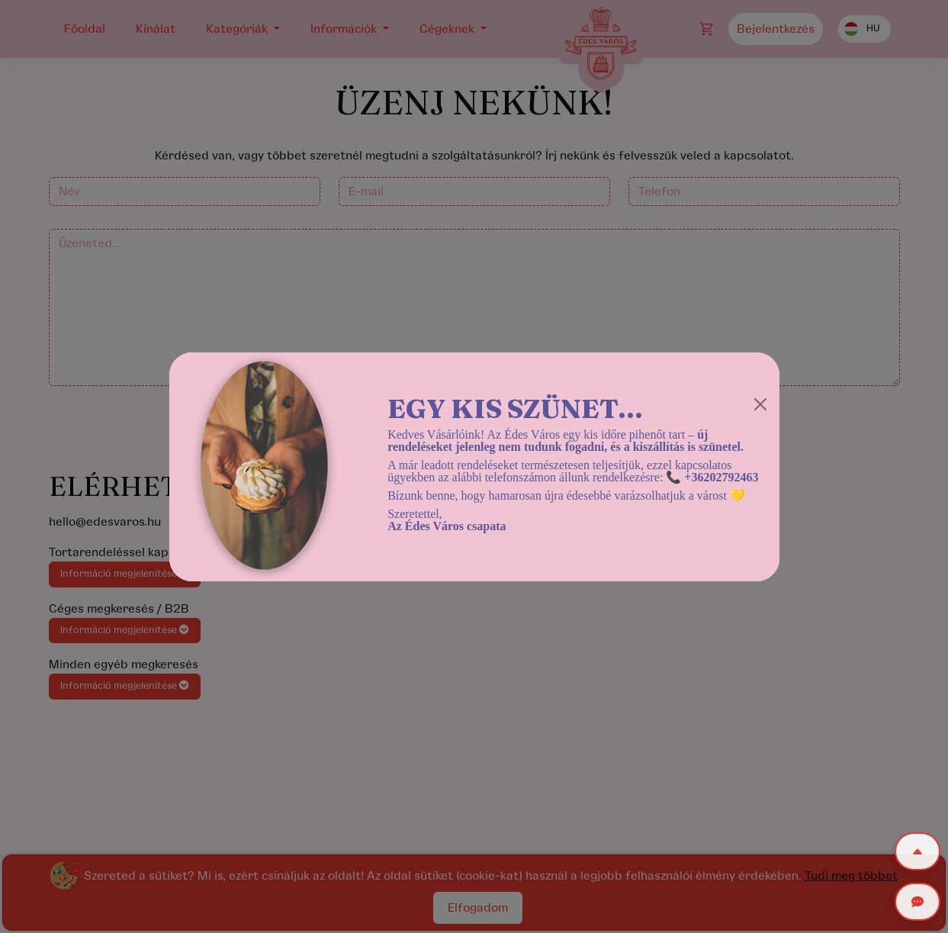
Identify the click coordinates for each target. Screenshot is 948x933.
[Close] (760, 404)
